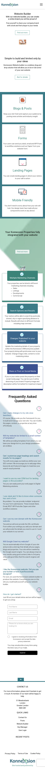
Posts (22, 721)
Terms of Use (23, 753)
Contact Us (22, 717)
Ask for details (22, 77)
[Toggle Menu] (41, 5)
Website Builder (22, 724)
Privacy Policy (10, 754)
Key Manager (22, 727)
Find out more (22, 33)
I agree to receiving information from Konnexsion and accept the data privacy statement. (22, 639)
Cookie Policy (35, 753)
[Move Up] (21, 680)
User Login (23, 730)
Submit (22, 653)
